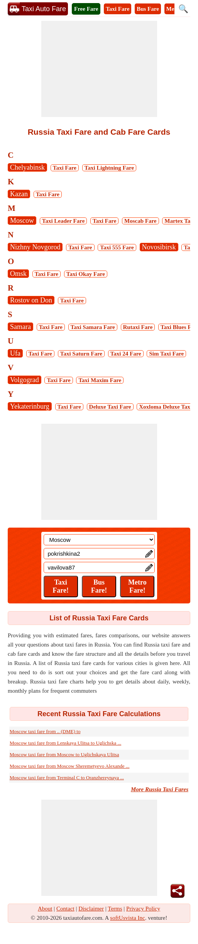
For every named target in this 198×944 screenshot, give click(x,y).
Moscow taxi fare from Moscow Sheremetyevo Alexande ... (69, 766)
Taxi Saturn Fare (81, 354)
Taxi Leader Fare (63, 221)
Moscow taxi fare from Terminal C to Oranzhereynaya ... (67, 777)
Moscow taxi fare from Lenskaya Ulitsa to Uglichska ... (65, 743)
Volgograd (24, 380)
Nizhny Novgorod (35, 247)
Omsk (18, 273)
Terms (115, 909)
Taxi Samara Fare (93, 327)
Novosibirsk (159, 247)
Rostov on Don (31, 300)
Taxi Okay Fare (85, 274)
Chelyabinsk (27, 167)
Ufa (15, 353)
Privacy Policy (143, 909)
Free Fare (86, 9)
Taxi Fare (117, 9)
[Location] (99, 539)
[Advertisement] (99, 69)
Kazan (19, 194)
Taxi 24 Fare (125, 354)
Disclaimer (91, 909)
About (45, 909)
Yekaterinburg (29, 406)
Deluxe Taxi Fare (110, 407)
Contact (65, 909)
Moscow (22, 220)
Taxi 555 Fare (117, 247)
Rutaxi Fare (138, 327)
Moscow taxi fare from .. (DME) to (45, 731)
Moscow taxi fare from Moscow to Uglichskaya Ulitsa (64, 754)
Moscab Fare (140, 221)
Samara (20, 327)
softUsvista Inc (127, 918)
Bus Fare (148, 9)
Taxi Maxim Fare (99, 380)
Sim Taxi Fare (166, 354)
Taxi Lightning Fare (109, 168)
